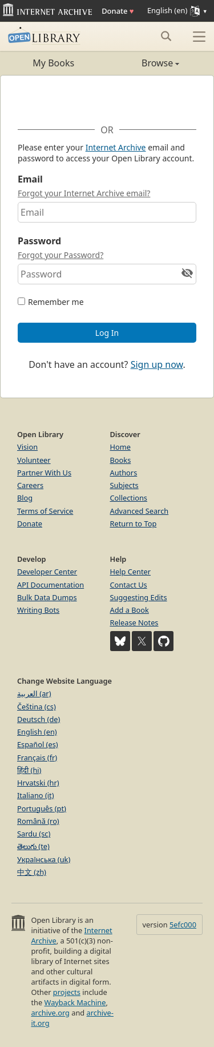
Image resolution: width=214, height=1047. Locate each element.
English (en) (37, 732)
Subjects (124, 485)
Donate (118, 11)
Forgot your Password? (60, 254)
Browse (143, 63)
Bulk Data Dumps (47, 597)
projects (66, 992)
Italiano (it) (35, 795)
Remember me (56, 301)
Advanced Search (139, 511)
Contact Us (128, 585)
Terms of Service (45, 511)
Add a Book (129, 610)
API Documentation (50, 585)
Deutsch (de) (38, 719)
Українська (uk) (43, 859)
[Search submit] (166, 36)
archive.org (50, 1013)
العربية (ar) (34, 693)
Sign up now (157, 364)
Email (30, 179)
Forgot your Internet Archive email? (84, 193)
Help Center (130, 571)
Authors (124, 472)
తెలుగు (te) (33, 846)
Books (120, 460)
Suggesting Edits (138, 597)
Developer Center (47, 571)
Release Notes (134, 622)
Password (39, 241)
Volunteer (34, 460)
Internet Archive (116, 147)
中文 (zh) (31, 872)
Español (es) (37, 744)
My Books (53, 63)
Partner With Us (44, 472)
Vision (27, 447)
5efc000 (182, 924)
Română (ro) (38, 821)
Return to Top (133, 523)
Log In (107, 332)
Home (120, 447)
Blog (25, 498)
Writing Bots (38, 610)
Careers (30, 485)
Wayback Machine (75, 1002)
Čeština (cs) (36, 706)
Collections (129, 498)
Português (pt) (41, 808)
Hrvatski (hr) (38, 783)
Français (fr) (37, 757)
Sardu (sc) (33, 833)
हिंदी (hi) (29, 770)
